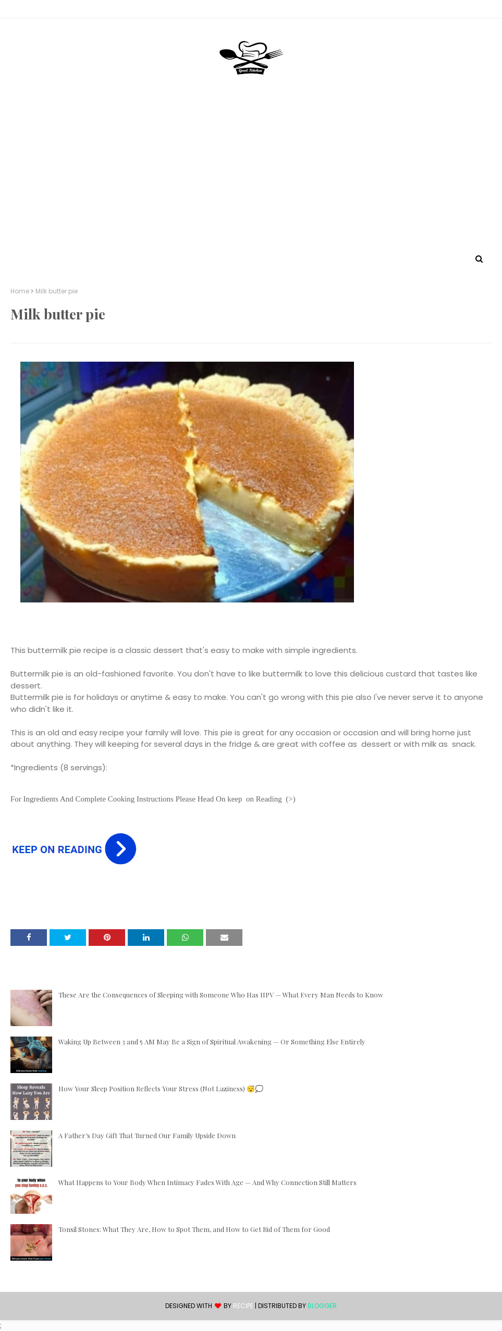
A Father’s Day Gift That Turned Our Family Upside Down (147, 1135)
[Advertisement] (251, 174)
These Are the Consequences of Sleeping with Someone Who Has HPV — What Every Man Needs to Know (220, 994)
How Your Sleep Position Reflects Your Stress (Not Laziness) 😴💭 (160, 1088)
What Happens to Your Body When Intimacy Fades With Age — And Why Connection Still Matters (207, 1182)
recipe (243, 1305)
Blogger (322, 1305)
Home (19, 291)
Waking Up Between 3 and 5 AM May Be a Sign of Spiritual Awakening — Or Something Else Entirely (211, 1041)
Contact (26, 10)
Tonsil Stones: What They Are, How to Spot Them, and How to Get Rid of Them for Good (194, 1229)
